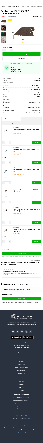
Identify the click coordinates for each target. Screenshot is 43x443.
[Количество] (8, 50)
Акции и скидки (21, 373)
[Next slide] (39, 31)
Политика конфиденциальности (21, 397)
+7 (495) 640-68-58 (15, 70)
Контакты (21, 390)
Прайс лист (21, 376)
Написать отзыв (21, 253)
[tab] (22, 42)
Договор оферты (21, 408)
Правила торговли (21, 406)
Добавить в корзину (21, 54)
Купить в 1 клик (21, 58)
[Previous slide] (9, 31)
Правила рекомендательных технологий (21, 403)
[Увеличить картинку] (5, 131)
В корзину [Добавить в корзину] (36, 142)
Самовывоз (32, 123)
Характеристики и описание (31, 118)
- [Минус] (4, 50)
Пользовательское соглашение (21, 400)
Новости (21, 384)
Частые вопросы (21, 370)
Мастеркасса (27, 418)
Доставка (21, 361)
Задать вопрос (21, 298)
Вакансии (21, 387)
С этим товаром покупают (11, 118)
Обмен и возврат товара (21, 367)
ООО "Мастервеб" (21, 432)
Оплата (21, 359)
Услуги (21, 379)
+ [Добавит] (11, 50)
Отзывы (21, 381)
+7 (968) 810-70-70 (15, 71)
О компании (21, 356)
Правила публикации (35, 260)
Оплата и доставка (12, 123)
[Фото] (24, 31)
